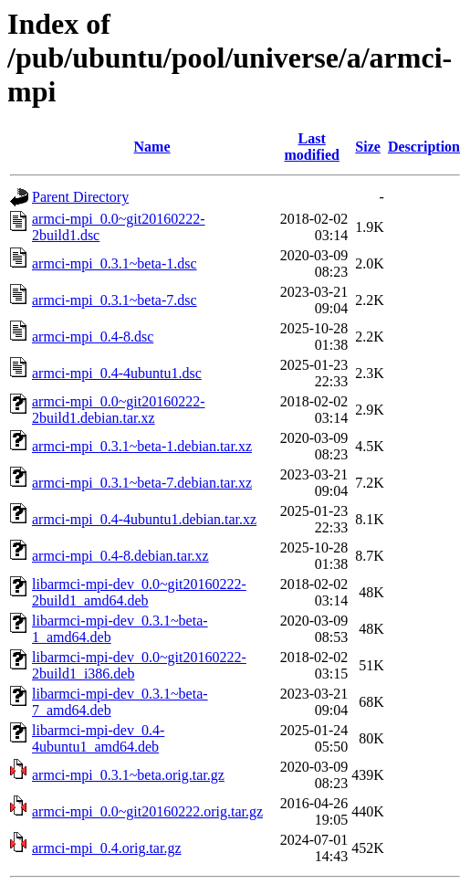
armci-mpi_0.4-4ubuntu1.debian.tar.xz (144, 519)
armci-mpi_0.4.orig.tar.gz (107, 848)
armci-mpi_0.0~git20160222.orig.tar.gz (147, 811)
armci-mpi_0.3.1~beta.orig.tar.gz (128, 775)
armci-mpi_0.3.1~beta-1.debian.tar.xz (142, 446)
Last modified (311, 147)
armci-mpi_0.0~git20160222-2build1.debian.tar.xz (118, 410)
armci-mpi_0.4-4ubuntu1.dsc (117, 373)
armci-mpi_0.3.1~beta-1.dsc (114, 263)
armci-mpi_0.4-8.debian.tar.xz (120, 555)
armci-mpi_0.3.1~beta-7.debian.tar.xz (142, 482)
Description (424, 146)
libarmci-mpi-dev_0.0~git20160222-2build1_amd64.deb (139, 592)
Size (368, 146)
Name (152, 146)
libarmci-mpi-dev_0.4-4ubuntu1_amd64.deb (98, 738)
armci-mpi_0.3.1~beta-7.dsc (114, 300)
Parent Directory (80, 197)
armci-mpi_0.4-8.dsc (92, 336)
